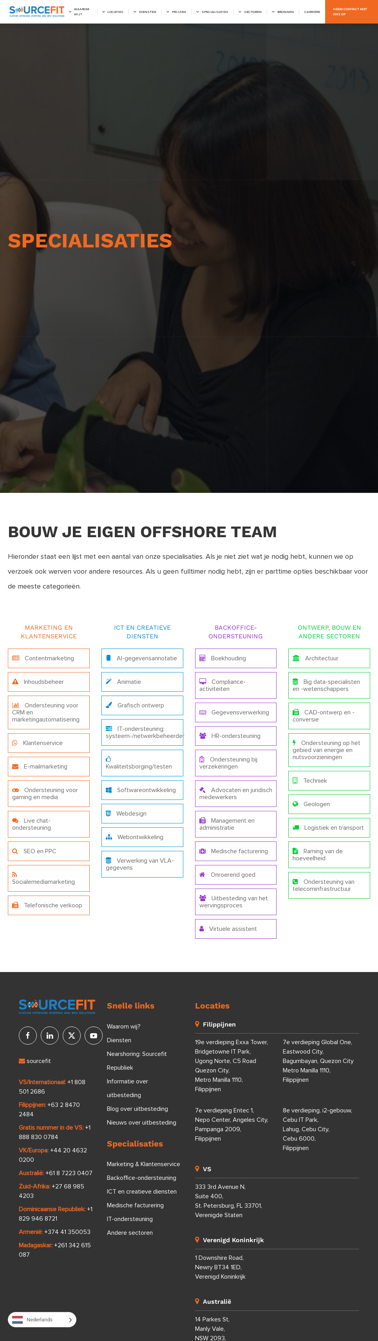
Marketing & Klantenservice (143, 1164)
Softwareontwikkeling (141, 790)
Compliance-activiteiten (222, 685)
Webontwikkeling (134, 837)
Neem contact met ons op (350, 11)
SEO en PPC (34, 851)
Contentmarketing (43, 658)
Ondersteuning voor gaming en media (45, 793)
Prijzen (179, 12)
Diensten (147, 12)
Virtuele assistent (228, 928)
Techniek (310, 780)
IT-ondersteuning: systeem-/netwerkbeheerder (144, 732)
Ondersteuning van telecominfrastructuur (323, 885)
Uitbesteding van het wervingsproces (233, 902)
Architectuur (315, 658)
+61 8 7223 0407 (68, 1173)
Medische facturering (233, 851)
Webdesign (126, 813)
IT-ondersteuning (130, 1219)
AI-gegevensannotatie (141, 658)
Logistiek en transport (328, 827)
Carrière (312, 12)
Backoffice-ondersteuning (141, 1178)
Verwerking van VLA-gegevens (140, 864)
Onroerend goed (227, 874)
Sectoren (253, 12)
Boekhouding (222, 658)
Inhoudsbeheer (38, 681)
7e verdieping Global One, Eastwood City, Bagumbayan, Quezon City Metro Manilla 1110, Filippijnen (318, 1061)
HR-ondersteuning (229, 735)
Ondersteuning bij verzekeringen (228, 763)
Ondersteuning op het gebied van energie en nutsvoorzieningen (326, 750)
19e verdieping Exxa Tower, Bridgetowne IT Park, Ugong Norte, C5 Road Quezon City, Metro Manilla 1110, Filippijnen (231, 1065)
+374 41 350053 (67, 1232)
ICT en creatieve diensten (142, 1191)
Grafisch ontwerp (135, 705)
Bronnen (285, 12)
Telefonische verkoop (47, 905)
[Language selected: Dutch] (42, 1319)
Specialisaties (215, 12)
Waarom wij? (81, 11)
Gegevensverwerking (234, 712)
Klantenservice (37, 743)
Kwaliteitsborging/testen (139, 763)
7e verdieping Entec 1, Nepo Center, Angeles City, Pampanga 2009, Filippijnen (231, 1124)
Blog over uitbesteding (137, 1109)
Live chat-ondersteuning (31, 824)
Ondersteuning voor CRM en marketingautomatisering (46, 712)
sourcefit (35, 1061)
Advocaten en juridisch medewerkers (235, 793)
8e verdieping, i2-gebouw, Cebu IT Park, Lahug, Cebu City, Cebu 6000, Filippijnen (317, 1129)
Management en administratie (227, 824)
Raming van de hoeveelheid (318, 854)
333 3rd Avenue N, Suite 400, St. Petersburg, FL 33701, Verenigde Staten (228, 1201)
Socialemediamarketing (43, 878)
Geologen (311, 804)
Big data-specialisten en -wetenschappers (326, 685)
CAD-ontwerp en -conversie (323, 716)
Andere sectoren (130, 1233)
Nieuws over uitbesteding (141, 1122)
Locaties (115, 12)
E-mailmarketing (39, 766)
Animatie (123, 681)
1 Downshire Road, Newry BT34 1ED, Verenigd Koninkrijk (220, 1267)
